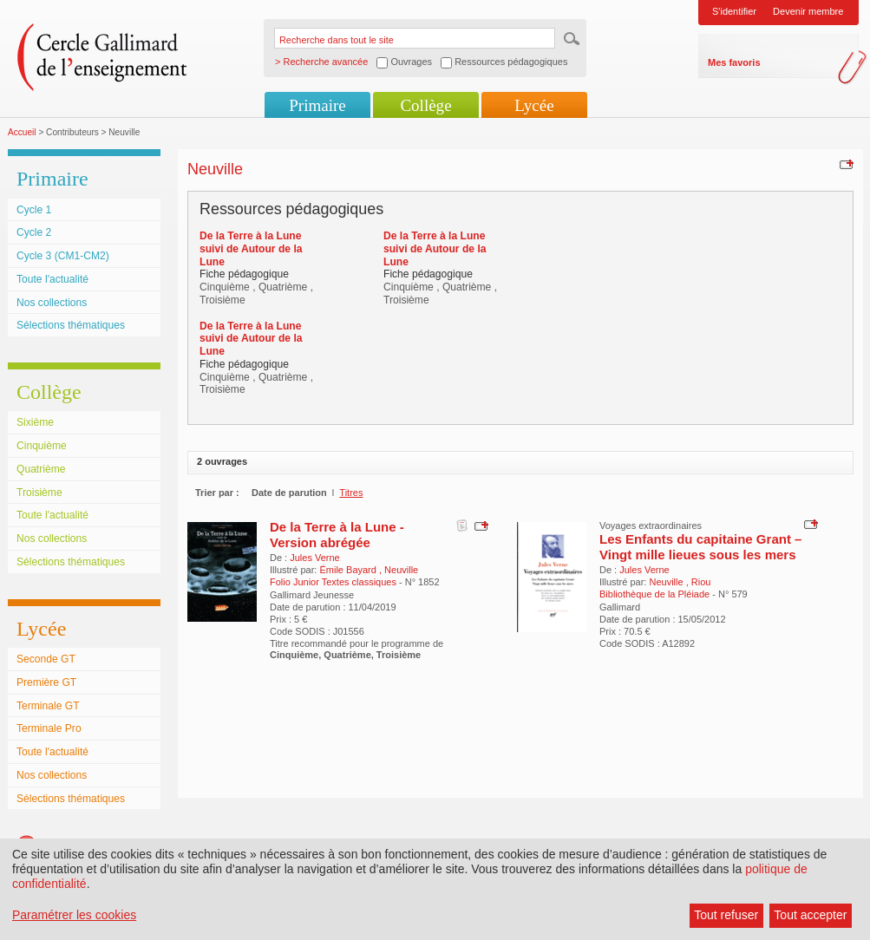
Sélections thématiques (70, 325)
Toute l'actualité (52, 279)
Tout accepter (810, 915)
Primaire (317, 105)
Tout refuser (726, 915)
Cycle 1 (33, 210)
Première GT (46, 682)
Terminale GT (48, 706)
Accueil (22, 132)
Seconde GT (45, 659)
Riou (701, 582)
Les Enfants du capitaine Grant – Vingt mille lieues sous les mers (700, 547)
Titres (351, 492)
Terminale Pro (49, 728)
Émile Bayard (348, 570)
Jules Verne (314, 557)
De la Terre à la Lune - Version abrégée (337, 534)
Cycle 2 (33, 232)
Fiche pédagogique (244, 274)
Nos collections (51, 303)
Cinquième (41, 446)
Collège (425, 105)
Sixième (35, 422)
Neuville (401, 570)
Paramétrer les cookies (74, 915)
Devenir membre (808, 11)
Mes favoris (734, 62)
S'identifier (734, 11)
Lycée (533, 105)
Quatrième (40, 469)
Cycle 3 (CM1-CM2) (62, 256)
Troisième (39, 492)
